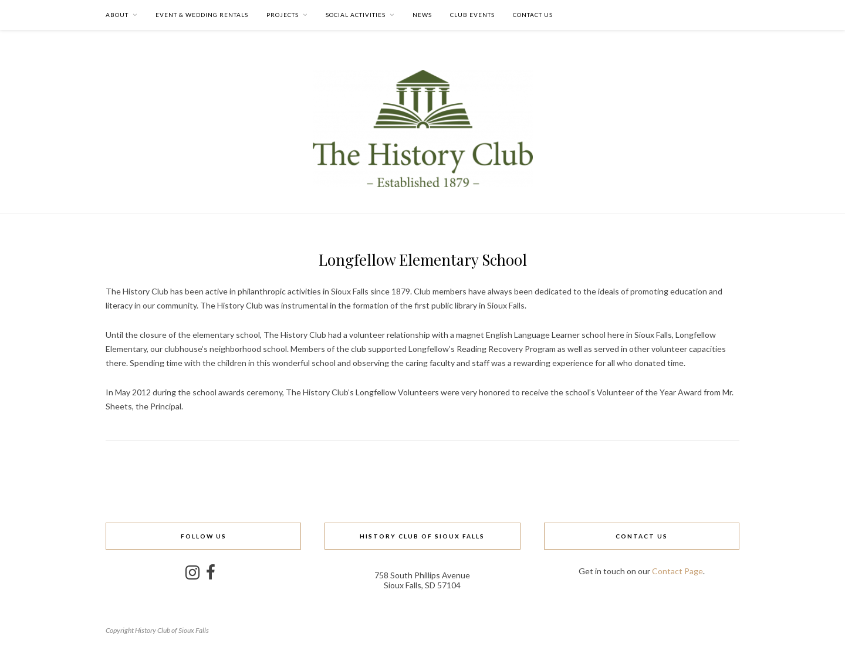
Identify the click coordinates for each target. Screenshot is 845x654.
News (422, 14)
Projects (282, 14)
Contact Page (677, 571)
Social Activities (356, 14)
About (117, 14)
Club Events (472, 14)
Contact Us (533, 14)
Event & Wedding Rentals (202, 14)
